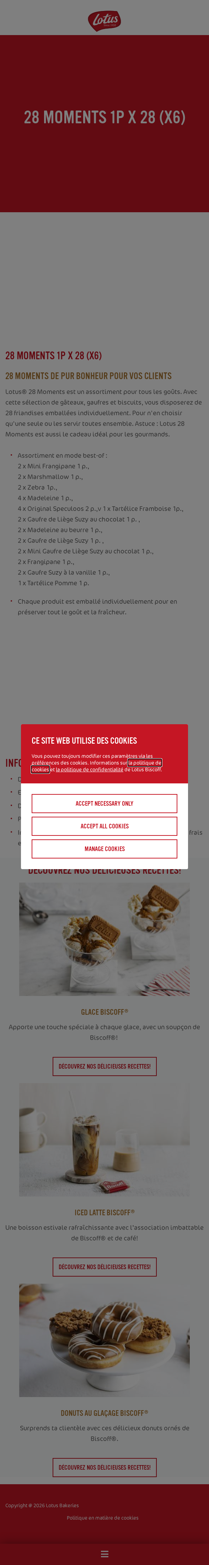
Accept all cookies (105, 826)
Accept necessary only (104, 803)
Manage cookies (105, 848)
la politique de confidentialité (89, 769)
